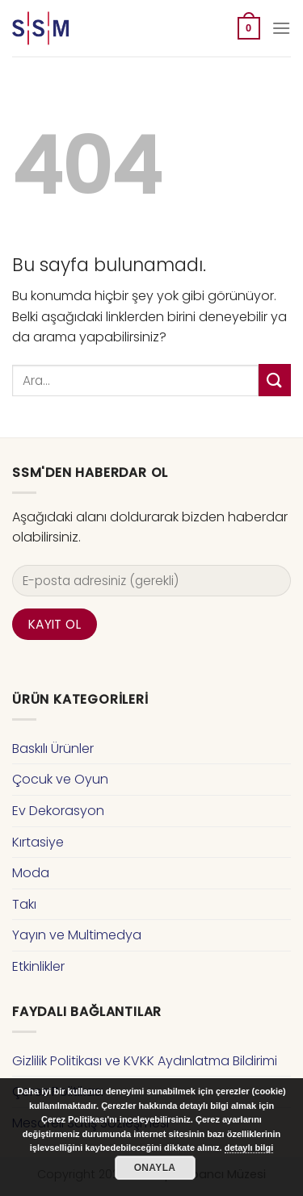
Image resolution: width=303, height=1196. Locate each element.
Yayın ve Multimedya (76, 935)
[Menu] (281, 28)
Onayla (155, 1167)
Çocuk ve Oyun (60, 779)
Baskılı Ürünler (53, 748)
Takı (24, 904)
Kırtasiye (38, 842)
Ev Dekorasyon (58, 810)
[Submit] (275, 379)
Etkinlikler (38, 966)
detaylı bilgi (249, 1147)
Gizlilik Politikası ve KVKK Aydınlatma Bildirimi (144, 1061)
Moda (30, 873)
